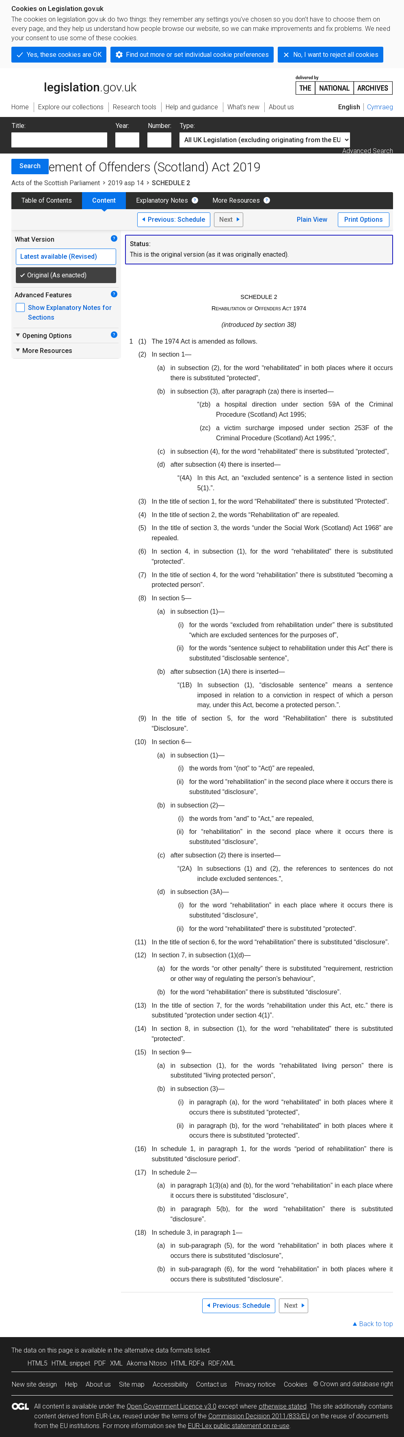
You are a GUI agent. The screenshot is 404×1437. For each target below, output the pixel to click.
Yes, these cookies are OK (64, 54)
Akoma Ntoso (147, 1363)
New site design (34, 1384)
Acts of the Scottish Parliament (55, 183)
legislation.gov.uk (73, 84)
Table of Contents (47, 200)
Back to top (376, 1324)
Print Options (363, 219)
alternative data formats (158, 1350)
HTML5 (38, 1363)
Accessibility (170, 1384)
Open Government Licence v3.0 (171, 1406)
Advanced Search (367, 151)
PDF (100, 1363)
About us (98, 1384)
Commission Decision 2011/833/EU (259, 1416)
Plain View (312, 219)
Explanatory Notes (162, 200)
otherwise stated (283, 1406)
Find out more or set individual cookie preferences (197, 54)
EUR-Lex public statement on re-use (238, 1426)
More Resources (236, 200)
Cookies (295, 1384)
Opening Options (43, 335)
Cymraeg (380, 107)
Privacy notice (255, 1384)
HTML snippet (71, 1363)
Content (104, 200)
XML (116, 1363)
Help (71, 1384)
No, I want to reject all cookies (335, 54)
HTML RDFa (187, 1363)
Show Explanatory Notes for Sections (70, 312)
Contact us (211, 1384)
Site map (132, 1384)
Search (30, 166)
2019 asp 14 (126, 183)
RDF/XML (221, 1363)
